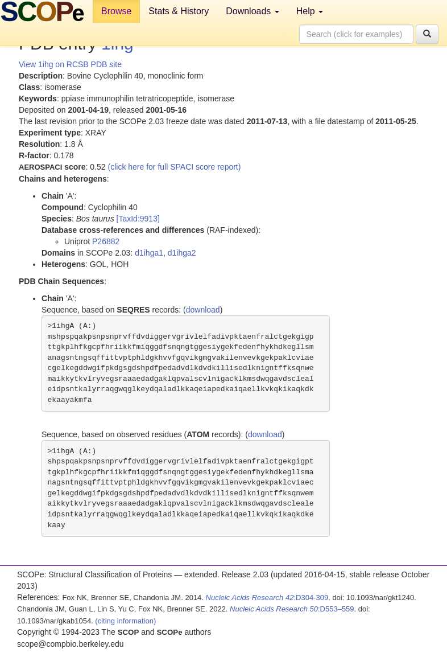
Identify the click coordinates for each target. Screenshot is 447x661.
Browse (116, 11)
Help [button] (309, 11)
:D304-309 (267, 597)
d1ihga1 (149, 252)
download (203, 309)
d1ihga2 (182, 252)
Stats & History (178, 11)
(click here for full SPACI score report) (174, 166)
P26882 (105, 241)
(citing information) (125, 621)
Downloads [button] (252, 11)
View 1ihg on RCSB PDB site (70, 64)
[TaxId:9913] (138, 218)
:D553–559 (292, 609)
